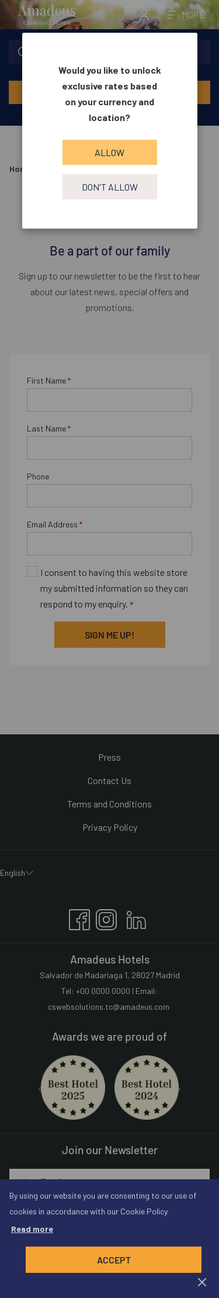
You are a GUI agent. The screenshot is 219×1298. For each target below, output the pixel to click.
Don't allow (110, 186)
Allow (109, 152)
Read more (32, 1229)
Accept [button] (114, 1259)
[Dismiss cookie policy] (202, 1281)
